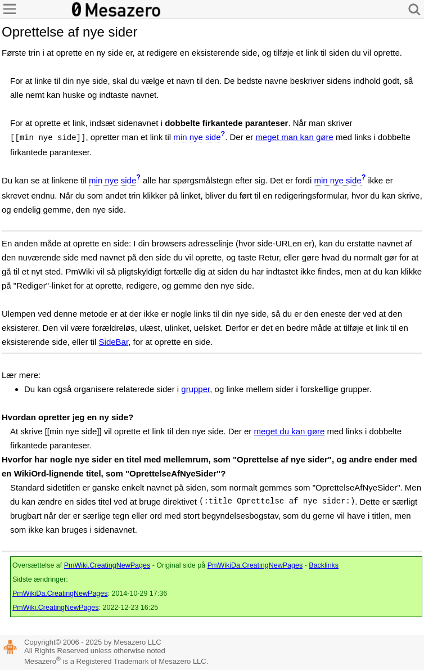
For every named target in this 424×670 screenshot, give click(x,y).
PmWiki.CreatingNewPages (107, 565)
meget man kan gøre (294, 137)
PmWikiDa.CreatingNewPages (255, 565)
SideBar (114, 342)
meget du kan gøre (289, 431)
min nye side (196, 137)
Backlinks (324, 565)
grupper (195, 389)
